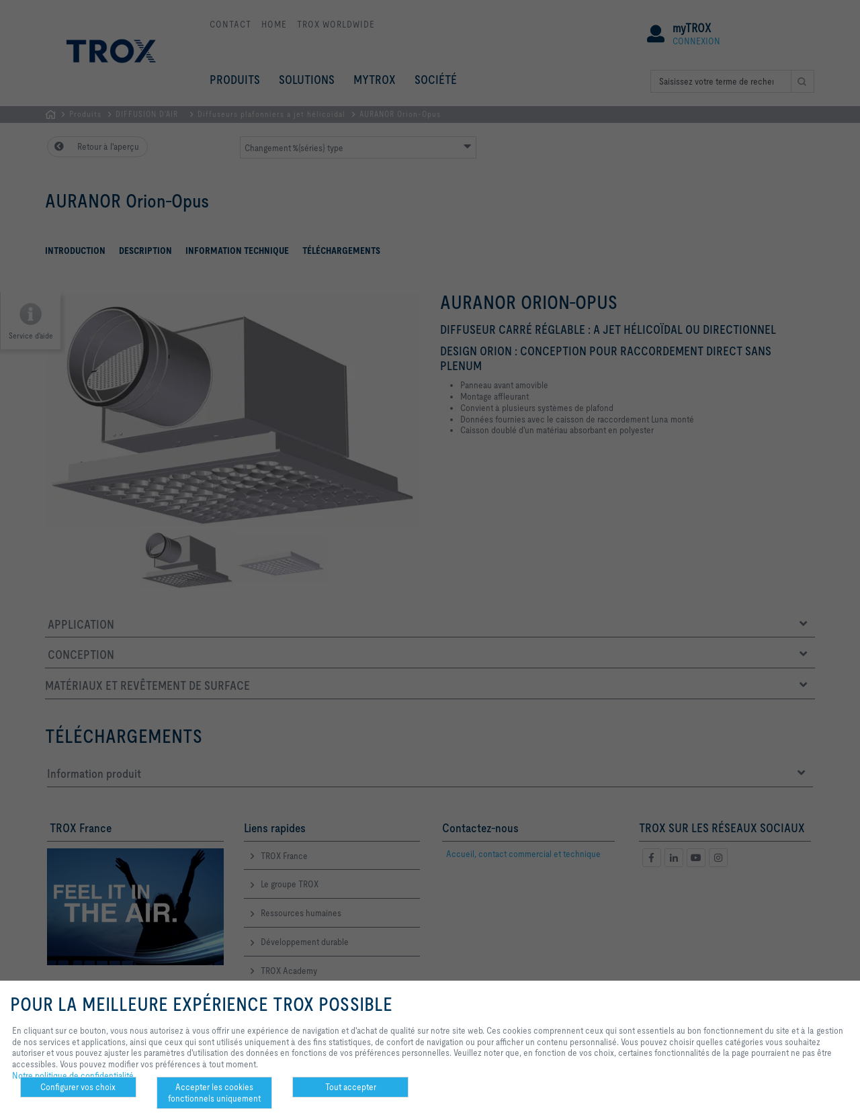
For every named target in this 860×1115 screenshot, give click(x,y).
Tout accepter (350, 1086)
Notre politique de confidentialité (73, 1075)
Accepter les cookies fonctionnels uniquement (214, 1092)
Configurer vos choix (78, 1086)
